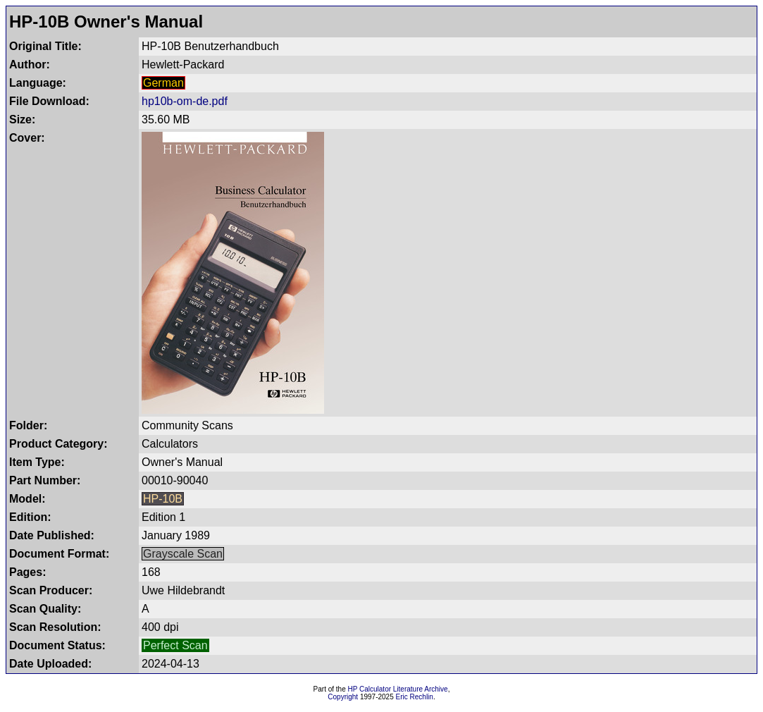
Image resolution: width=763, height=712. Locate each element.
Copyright (343, 697)
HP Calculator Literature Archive (398, 689)
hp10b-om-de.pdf (185, 101)
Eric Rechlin (414, 697)
